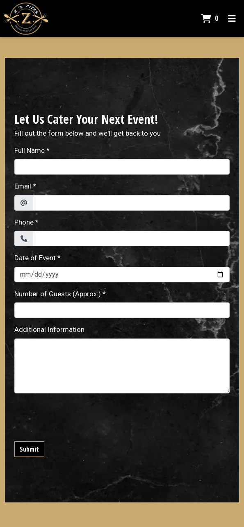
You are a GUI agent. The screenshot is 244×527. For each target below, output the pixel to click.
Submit (29, 449)
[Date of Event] (122, 274)
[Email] (131, 203)
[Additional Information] (122, 365)
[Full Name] (122, 167)
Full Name (29, 150)
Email (22, 186)
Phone (24, 222)
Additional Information (49, 329)
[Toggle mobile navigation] (232, 18)
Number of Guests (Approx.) (57, 294)
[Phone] (131, 238)
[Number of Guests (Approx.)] (122, 310)
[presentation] (76, 416)
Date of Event (35, 258)
